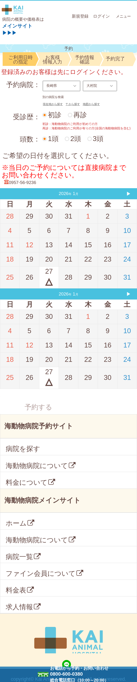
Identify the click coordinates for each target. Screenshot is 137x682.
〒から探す (73, 104)
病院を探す (23, 449)
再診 (80, 115)
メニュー (124, 16)
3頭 (98, 139)
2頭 (75, 139)
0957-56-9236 (22, 182)
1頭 (53, 139)
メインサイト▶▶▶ (17, 28)
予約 (68, 48)
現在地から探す (53, 104)
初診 (54, 115)
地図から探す (91, 104)
